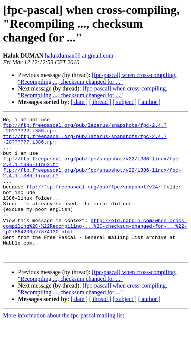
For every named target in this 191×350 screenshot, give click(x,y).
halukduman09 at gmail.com (79, 55)
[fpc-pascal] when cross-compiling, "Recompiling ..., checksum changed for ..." (97, 78)
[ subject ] (125, 102)
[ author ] (149, 102)
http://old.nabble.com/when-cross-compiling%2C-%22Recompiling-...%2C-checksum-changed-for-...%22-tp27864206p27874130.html (95, 248)
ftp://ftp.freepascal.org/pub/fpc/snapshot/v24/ (93, 201)
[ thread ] (100, 102)
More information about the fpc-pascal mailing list (63, 343)
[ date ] (79, 102)
